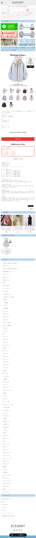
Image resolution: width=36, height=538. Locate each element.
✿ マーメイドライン (7, 390)
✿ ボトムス (5, 319)
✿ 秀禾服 (5, 472)
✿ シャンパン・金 (7, 458)
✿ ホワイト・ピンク (7, 452)
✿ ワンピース (6, 314)
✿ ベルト (5, 429)
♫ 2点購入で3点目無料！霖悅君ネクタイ (10, 268)
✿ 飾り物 (5, 328)
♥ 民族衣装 (4, 466)
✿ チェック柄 (6, 401)
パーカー (14, 13)
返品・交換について (7, 499)
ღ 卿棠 (4, 299)
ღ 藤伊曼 (5, 379)
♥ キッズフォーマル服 (6, 475)
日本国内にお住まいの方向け (18, 144)
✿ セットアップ (6, 316)
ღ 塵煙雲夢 (5, 308)
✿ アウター (5, 342)
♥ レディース (5, 350)
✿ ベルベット (6, 398)
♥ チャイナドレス (5, 381)
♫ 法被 (3, 282)
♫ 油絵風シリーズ (5, 280)
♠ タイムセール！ (5, 492)
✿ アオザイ (5, 469)
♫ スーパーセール (5, 288)
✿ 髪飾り (5, 418)
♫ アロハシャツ (5, 274)
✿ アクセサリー (6, 415)
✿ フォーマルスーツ (7, 480)
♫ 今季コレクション (6, 266)
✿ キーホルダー (6, 427)
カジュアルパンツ (10, 15)
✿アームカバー (6, 438)
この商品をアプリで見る (18, 158)
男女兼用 (30, 13)
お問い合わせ (5, 504)
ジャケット (23, 13)
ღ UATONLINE (6, 376)
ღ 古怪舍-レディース (7, 294)
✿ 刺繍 (4, 393)
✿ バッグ (5, 413)
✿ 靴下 (4, 432)
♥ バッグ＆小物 (5, 410)
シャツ (3, 15)
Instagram (5, 507)
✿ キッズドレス (6, 478)
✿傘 (4, 441)
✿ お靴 (4, 347)
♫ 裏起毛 (4, 489)
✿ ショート (5, 384)
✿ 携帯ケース (6, 424)
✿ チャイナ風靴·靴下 (7, 325)
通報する (31, 208)
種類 (2, 119)
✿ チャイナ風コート (7, 322)
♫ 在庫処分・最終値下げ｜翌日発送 (9, 263)
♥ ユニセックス (5, 373)
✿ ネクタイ (5, 435)
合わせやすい (27, 15)
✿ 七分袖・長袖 (6, 407)
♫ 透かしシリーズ (5, 277)
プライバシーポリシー (7, 513)
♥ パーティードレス (6, 444)
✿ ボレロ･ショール (7, 483)
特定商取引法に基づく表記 (8, 516)
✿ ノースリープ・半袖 (7, 404)
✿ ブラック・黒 (6, 455)
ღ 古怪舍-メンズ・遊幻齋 (8, 297)
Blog (3, 501)
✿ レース (5, 396)
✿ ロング (5, 387)
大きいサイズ (19, 15)
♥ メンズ (4, 333)
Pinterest (4, 510)
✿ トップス (5, 311)
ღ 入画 (4, 305)
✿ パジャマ (5, 331)
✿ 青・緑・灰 (6, 461)
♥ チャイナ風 (5, 291)
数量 (2, 125)
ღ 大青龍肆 (5, 302)
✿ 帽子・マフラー (7, 421)
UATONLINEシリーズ (6, 17)
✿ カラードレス (6, 463)
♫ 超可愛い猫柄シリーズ (7, 271)
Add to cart (18, 139)
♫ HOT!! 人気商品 (5, 285)
